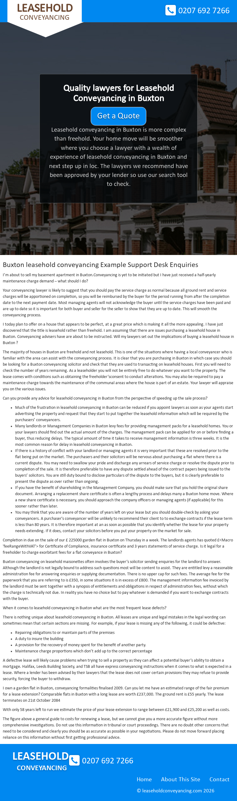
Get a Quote (118, 116)
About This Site (180, 780)
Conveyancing (45, 12)
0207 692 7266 (204, 11)
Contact (220, 780)
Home (144, 780)
